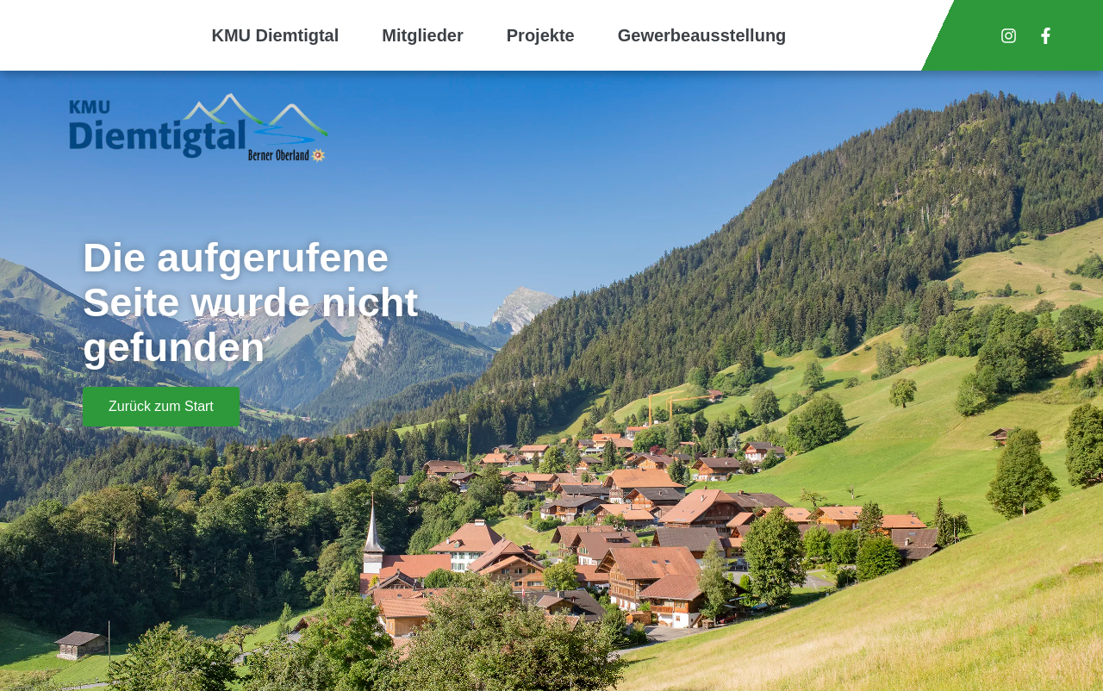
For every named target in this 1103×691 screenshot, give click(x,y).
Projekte (541, 35)
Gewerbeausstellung (702, 35)
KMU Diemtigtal (276, 35)
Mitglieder (422, 35)
